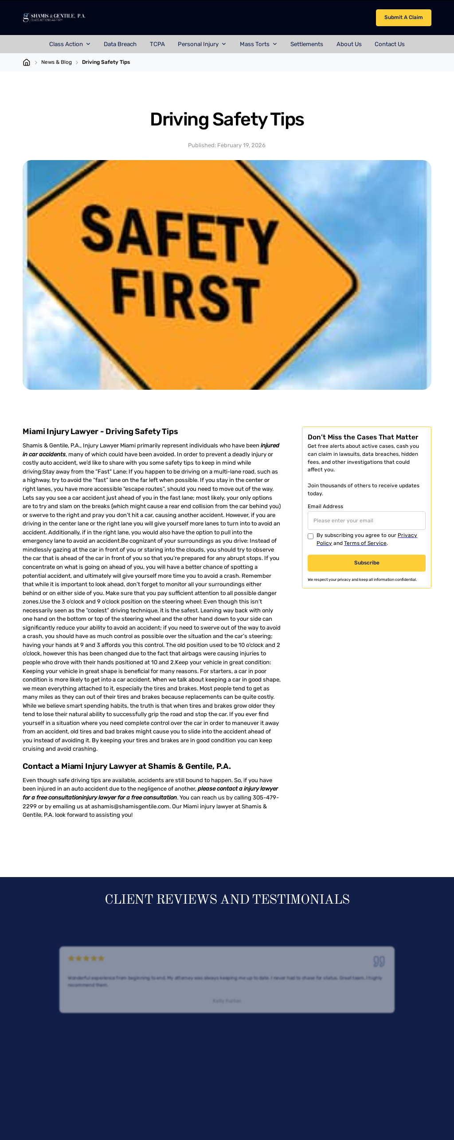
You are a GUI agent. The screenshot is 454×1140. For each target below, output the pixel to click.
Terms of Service (365, 543)
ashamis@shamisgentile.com (130, 806)
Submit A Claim (403, 17)
